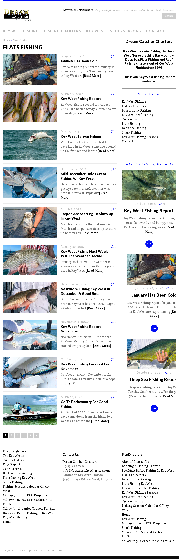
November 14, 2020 (75, 322)
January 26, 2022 (73, 247)
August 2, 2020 (72, 397)
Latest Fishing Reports (149, 164)
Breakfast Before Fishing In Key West (29, 513)
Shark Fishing (132, 133)
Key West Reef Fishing (137, 115)
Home (7, 522)
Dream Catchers (14, 451)
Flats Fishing (131, 124)
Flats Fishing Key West (19, 478)
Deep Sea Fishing (134, 128)
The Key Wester (14, 456)
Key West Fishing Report (81, 98)
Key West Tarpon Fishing (81, 136)
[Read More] (92, 76)
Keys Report (11, 465)
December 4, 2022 (74, 169)
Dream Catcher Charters (79, 462)
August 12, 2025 (72, 94)
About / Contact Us (135, 462)
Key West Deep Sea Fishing (141, 488)
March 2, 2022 (71, 209)
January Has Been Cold (79, 61)
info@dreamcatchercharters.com (86, 471)
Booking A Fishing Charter (141, 466)
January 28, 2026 (72, 56)
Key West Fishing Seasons (113, 31)
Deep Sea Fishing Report (154, 379)
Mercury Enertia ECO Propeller (25, 495)
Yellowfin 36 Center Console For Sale (29, 509)
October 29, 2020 (73, 359)
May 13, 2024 (70, 132)
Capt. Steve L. (13, 469)
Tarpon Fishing (132, 119)
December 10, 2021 (74, 284)
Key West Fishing (21, 31)
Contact (155, 31)
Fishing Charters (62, 31)
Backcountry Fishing (136, 111)
